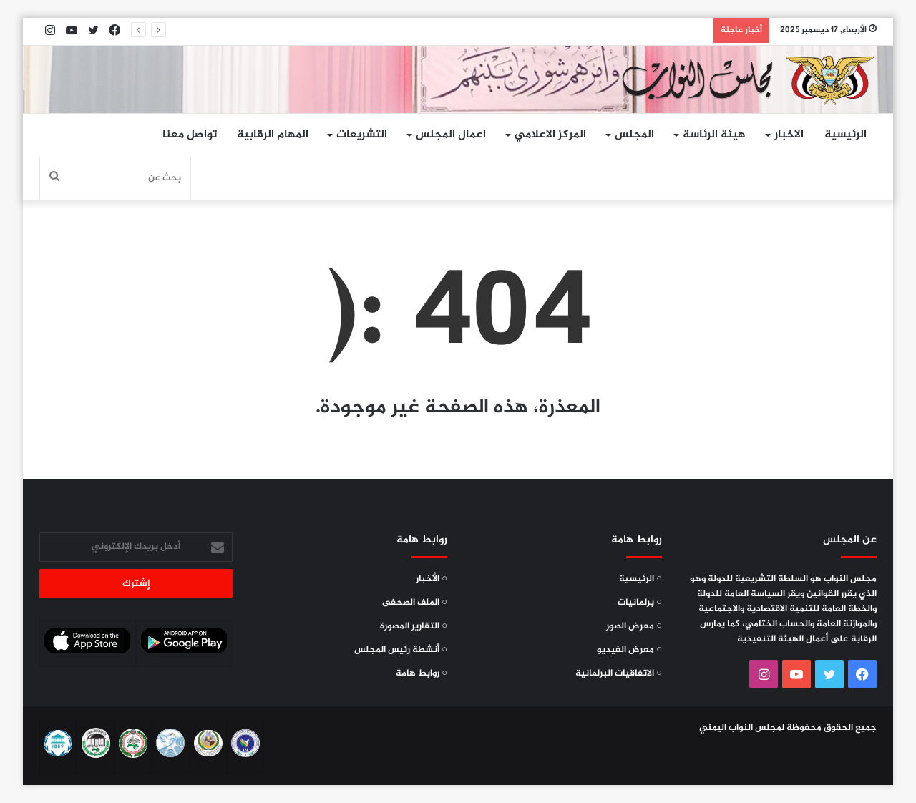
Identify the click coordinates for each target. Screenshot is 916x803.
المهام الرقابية (272, 135)
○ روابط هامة (421, 673)
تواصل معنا (189, 135)
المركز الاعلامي (550, 135)
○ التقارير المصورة (413, 626)
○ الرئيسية (640, 579)
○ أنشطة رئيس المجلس (400, 650)
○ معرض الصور (634, 626)
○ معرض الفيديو (629, 650)
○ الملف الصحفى (414, 602)
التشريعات (361, 135)
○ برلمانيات (640, 602)
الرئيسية (845, 135)
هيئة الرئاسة (714, 135)
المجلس (634, 135)
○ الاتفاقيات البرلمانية (618, 673)
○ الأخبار (431, 579)
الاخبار (789, 135)
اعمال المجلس (451, 135)
